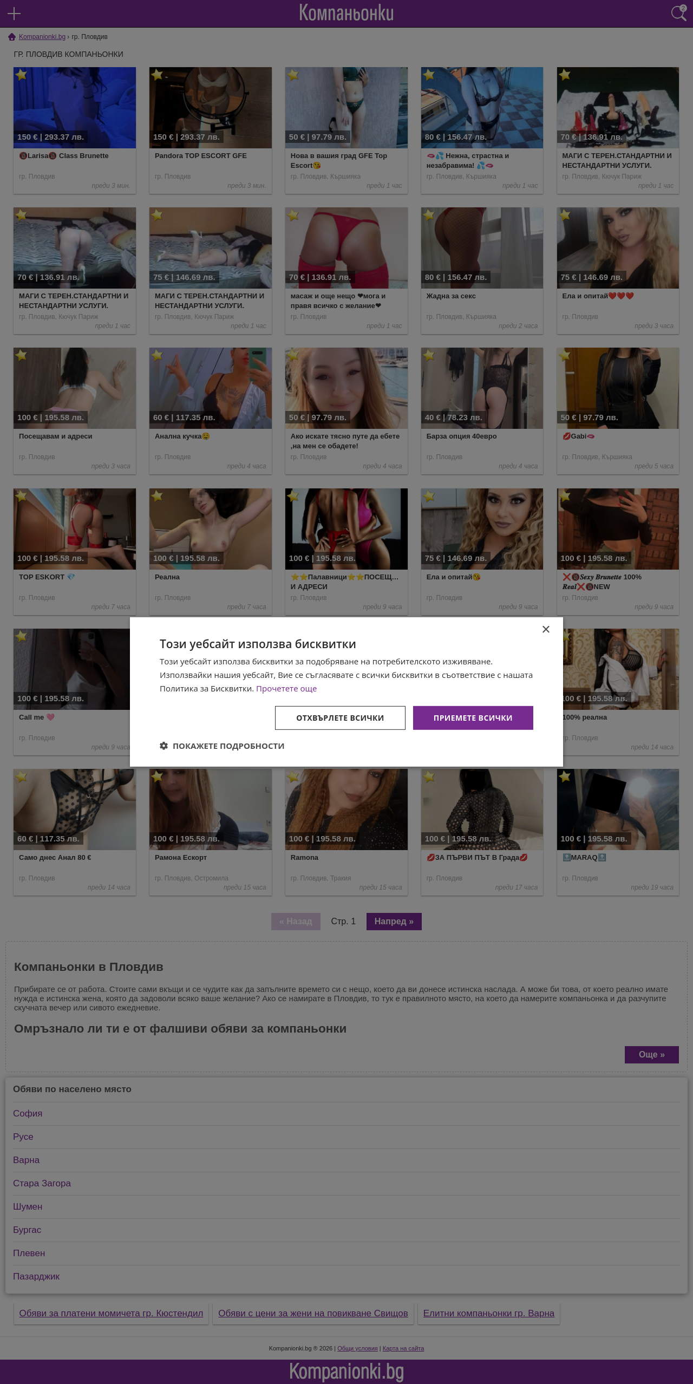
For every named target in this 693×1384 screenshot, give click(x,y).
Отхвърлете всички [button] (340, 717)
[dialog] (346, 692)
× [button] (545, 630)
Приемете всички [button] (473, 717)
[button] (222, 745)
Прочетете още (286, 688)
